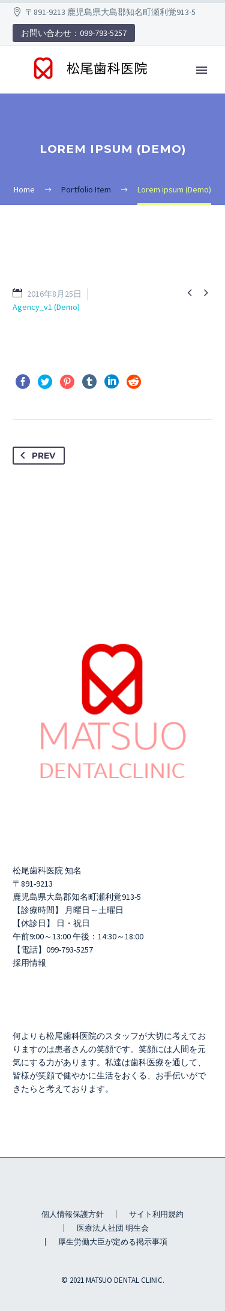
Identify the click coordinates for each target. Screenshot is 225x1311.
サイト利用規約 (156, 1214)
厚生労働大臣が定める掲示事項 (112, 1242)
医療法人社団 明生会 (113, 1228)
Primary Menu (201, 70)
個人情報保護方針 (72, 1214)
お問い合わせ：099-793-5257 (74, 33)
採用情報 (29, 962)
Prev (35, 455)
